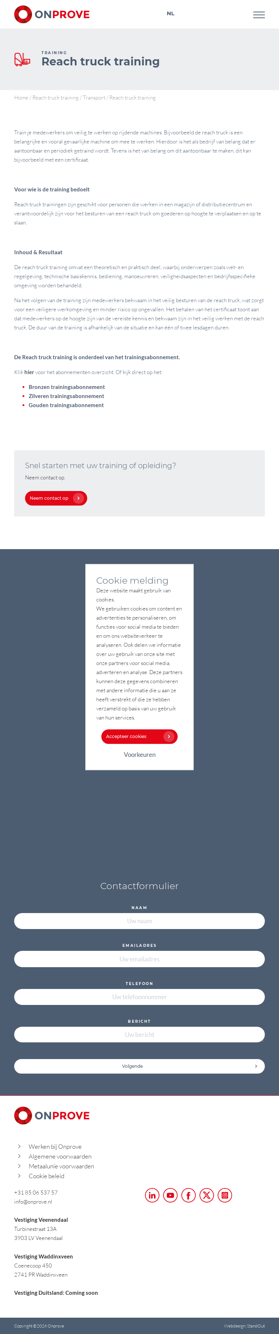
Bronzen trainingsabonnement (67, 387)
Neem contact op (55, 498)
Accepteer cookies (138, 736)
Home (21, 97)
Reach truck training (55, 97)
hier (29, 372)
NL (170, 13)
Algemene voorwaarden (60, 1156)
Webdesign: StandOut (244, 1326)
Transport (94, 97)
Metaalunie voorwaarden (61, 1166)
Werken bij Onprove (55, 1146)
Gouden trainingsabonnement (66, 405)
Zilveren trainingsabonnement (66, 396)
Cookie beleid (46, 1176)
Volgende (190, 1066)
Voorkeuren (139, 754)
